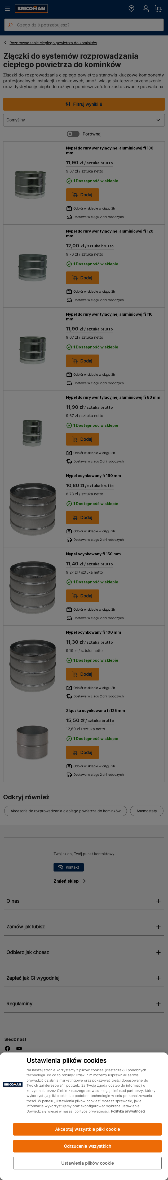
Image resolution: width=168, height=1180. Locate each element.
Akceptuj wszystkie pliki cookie (87, 1129)
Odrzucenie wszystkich (87, 1146)
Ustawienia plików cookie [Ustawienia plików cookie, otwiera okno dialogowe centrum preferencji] (87, 1163)
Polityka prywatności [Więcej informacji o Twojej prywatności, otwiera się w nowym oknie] (128, 1111)
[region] (84, 1116)
